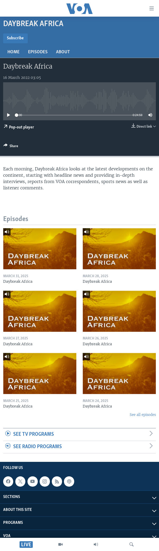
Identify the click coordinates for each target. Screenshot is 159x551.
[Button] (10, 147)
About (63, 52)
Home (13, 52)
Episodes (38, 52)
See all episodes (143, 415)
